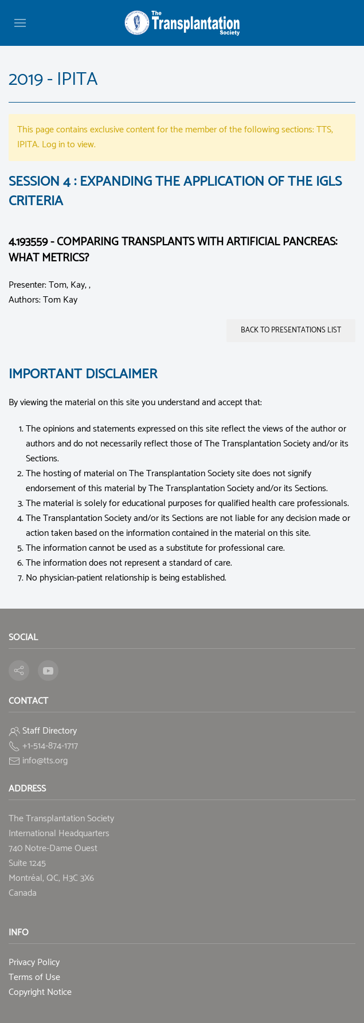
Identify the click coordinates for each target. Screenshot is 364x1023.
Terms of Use (34, 977)
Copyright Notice (40, 992)
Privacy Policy (34, 962)
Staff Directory (49, 731)
